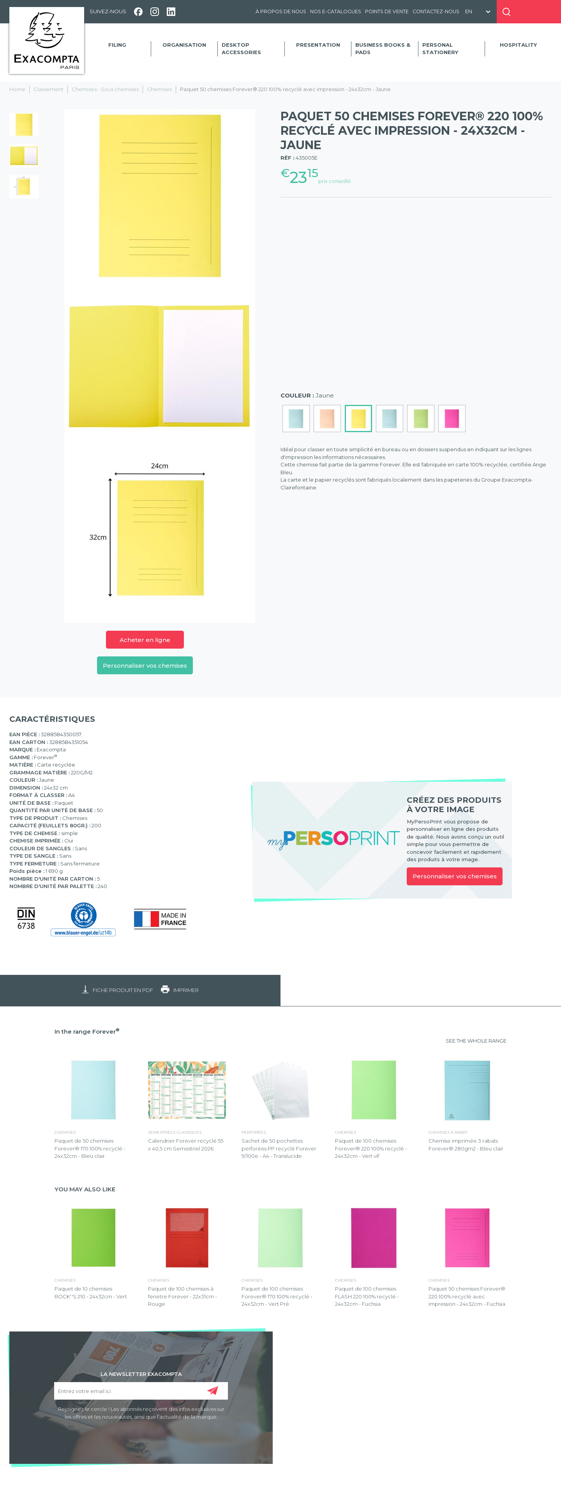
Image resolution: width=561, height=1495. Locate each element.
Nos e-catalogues (335, 11)
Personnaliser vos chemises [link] (455, 876)
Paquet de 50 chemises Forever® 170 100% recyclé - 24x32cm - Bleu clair (90, 1148)
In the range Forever (87, 1031)
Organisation (184, 45)
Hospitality (518, 45)
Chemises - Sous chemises (105, 89)
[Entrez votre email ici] (141, 1391)
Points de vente (387, 11)
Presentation (318, 45)
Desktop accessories (241, 49)
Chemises (159, 89)
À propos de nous (281, 11)
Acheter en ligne (145, 640)
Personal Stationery (440, 49)
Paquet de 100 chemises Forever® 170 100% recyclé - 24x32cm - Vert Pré (277, 1296)
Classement (49, 89)
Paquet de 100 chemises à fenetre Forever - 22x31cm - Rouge (182, 1296)
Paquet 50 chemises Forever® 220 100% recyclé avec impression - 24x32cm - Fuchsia (467, 1296)
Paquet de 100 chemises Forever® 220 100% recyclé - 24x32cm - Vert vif (371, 1148)
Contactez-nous (436, 11)
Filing (117, 45)
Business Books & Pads (382, 49)
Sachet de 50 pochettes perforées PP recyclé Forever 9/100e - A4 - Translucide (279, 1148)
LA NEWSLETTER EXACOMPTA (141, 1373)
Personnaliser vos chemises (145, 665)
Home (17, 89)
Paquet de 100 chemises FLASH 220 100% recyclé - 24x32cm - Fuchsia (367, 1296)
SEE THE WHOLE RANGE (476, 1041)
